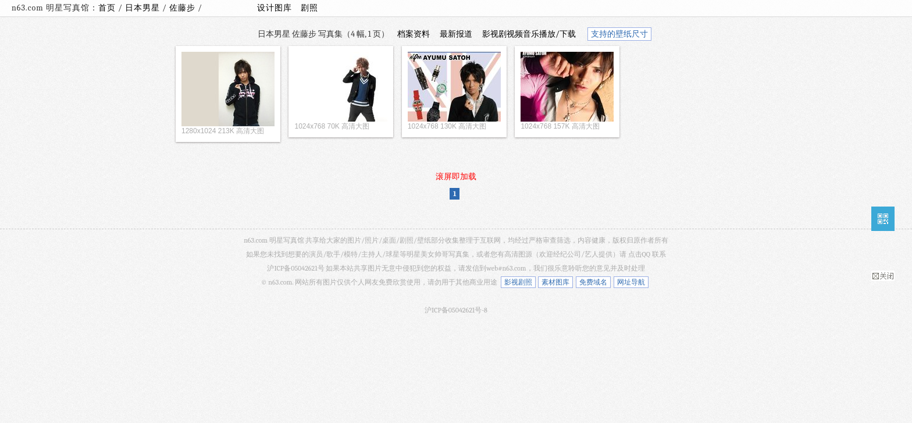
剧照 (309, 8)
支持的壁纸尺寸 (619, 34)
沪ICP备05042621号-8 (456, 310)
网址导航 (631, 282)
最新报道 (456, 34)
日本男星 (143, 8)
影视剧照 (518, 282)
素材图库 (555, 282)
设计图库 (274, 8)
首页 (107, 8)
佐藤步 (183, 8)
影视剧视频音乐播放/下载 (529, 34)
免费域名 (593, 282)
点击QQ (639, 254)
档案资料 (413, 34)
